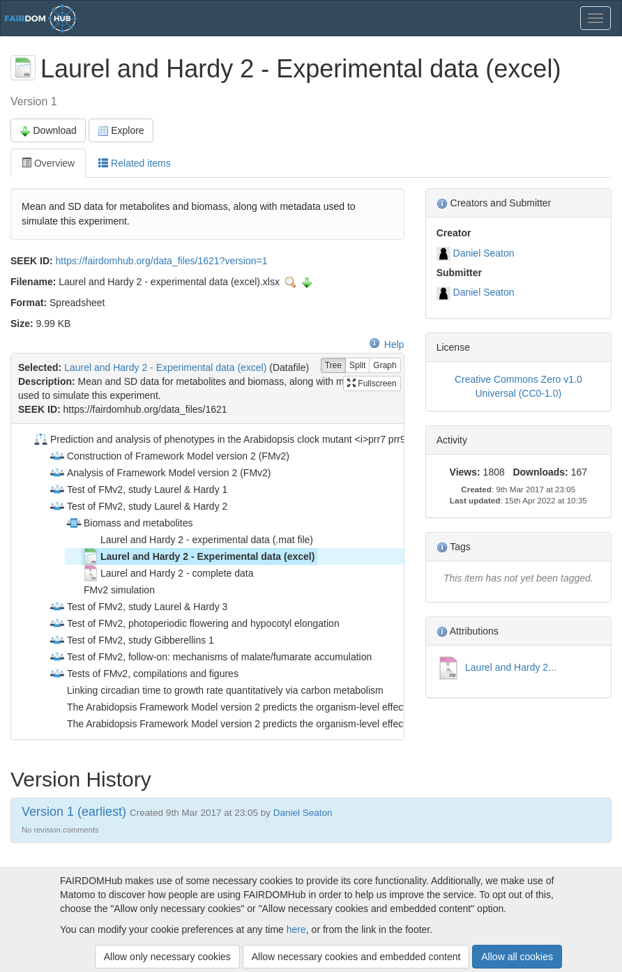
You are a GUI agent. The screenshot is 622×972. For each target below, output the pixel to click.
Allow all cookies (517, 956)
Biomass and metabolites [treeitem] (129, 523)
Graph (384, 365)
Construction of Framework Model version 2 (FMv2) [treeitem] (169, 456)
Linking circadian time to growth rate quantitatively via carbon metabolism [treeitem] (216, 690)
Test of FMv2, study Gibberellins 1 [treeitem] (131, 640)
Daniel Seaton (484, 253)
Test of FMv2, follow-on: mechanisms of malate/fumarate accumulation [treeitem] (210, 656)
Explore (121, 131)
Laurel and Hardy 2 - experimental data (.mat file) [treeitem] (197, 539)
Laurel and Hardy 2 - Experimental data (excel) (165, 367)
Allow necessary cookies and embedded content (356, 956)
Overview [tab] (48, 163)
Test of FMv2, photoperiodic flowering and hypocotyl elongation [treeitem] (194, 623)
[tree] (207, 581)
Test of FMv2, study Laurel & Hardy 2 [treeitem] (138, 506)
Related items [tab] (134, 163)
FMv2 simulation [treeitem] (110, 590)
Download (48, 131)
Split (357, 365)
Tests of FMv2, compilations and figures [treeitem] (143, 673)
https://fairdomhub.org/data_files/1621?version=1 (162, 260)
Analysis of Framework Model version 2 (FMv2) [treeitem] (160, 472)
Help (386, 344)
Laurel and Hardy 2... (509, 667)
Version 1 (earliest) (74, 812)
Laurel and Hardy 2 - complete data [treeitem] (167, 573)
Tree (333, 365)
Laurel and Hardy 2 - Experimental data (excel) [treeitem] (198, 556)
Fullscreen (372, 383)
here (296, 929)
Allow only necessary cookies (167, 956)
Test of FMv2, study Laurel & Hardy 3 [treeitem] (138, 606)
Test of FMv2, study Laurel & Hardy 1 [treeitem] (138, 489)
